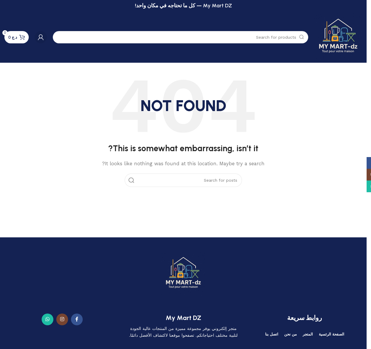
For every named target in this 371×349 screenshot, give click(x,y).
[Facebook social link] (77, 319)
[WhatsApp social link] (47, 319)
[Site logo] (338, 37)
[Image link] (183, 273)
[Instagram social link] (62, 319)
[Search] (180, 37)
